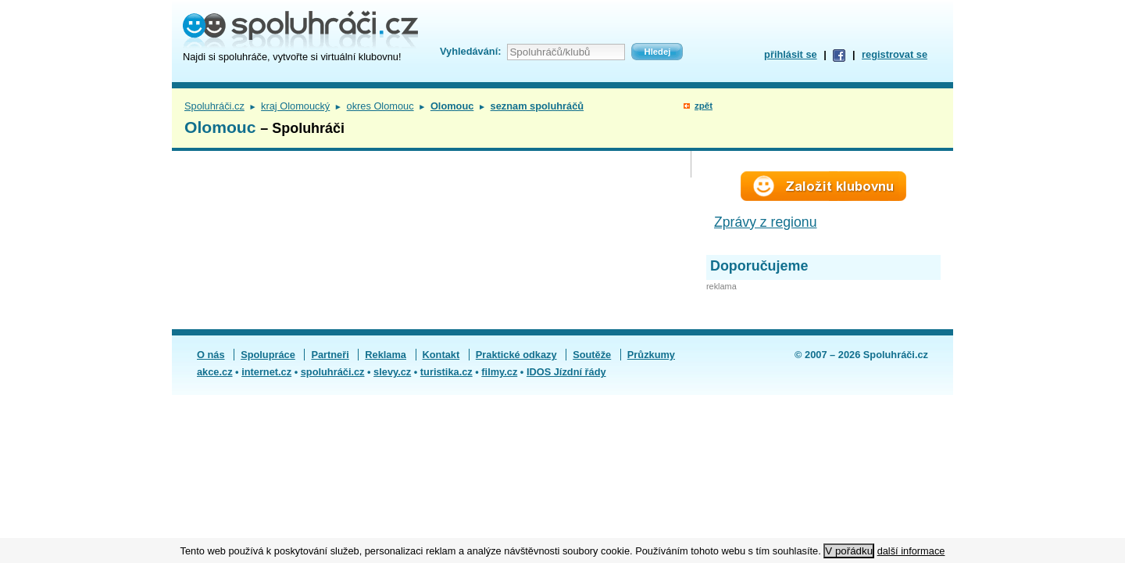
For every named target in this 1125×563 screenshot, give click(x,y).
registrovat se (894, 54)
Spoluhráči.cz (214, 106)
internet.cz (266, 372)
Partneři (329, 354)
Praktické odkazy (516, 354)
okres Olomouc (380, 106)
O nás (211, 354)
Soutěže (592, 354)
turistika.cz (446, 372)
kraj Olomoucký (295, 106)
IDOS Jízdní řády (566, 372)
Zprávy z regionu (765, 222)
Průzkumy (651, 354)
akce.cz (215, 372)
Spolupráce (268, 354)
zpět (703, 105)
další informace (911, 551)
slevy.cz (392, 372)
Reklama (385, 354)
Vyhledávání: (470, 51)
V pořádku (849, 551)
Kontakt (441, 354)
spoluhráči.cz (333, 372)
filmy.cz (499, 372)
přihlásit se (790, 54)
